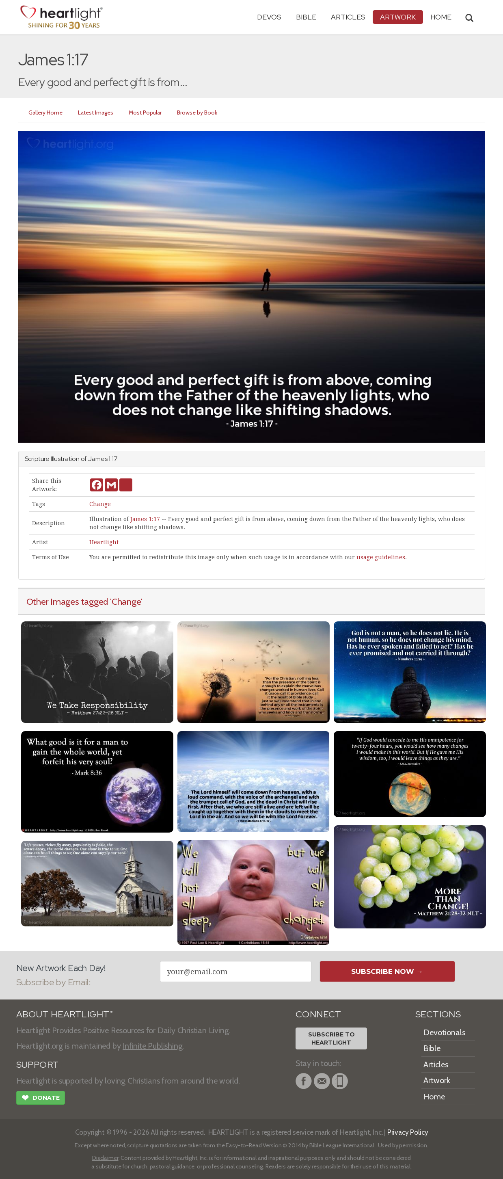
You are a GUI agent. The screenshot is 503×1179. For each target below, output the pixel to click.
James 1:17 (145, 519)
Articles (348, 17)
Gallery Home (46, 112)
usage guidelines (380, 557)
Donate (41, 1098)
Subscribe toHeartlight (331, 1038)
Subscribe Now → (387, 971)
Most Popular (145, 112)
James (97, 458)
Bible (306, 17)
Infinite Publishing (152, 1046)
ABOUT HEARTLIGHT (64, 1014)
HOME (440, 17)
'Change (125, 601)
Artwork (398, 17)
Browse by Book (197, 112)
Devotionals (444, 1032)
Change (100, 504)
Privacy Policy (407, 1132)
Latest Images (96, 112)
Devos (269, 17)
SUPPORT (37, 1065)
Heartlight (104, 542)
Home (434, 1096)
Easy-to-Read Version (253, 1145)
